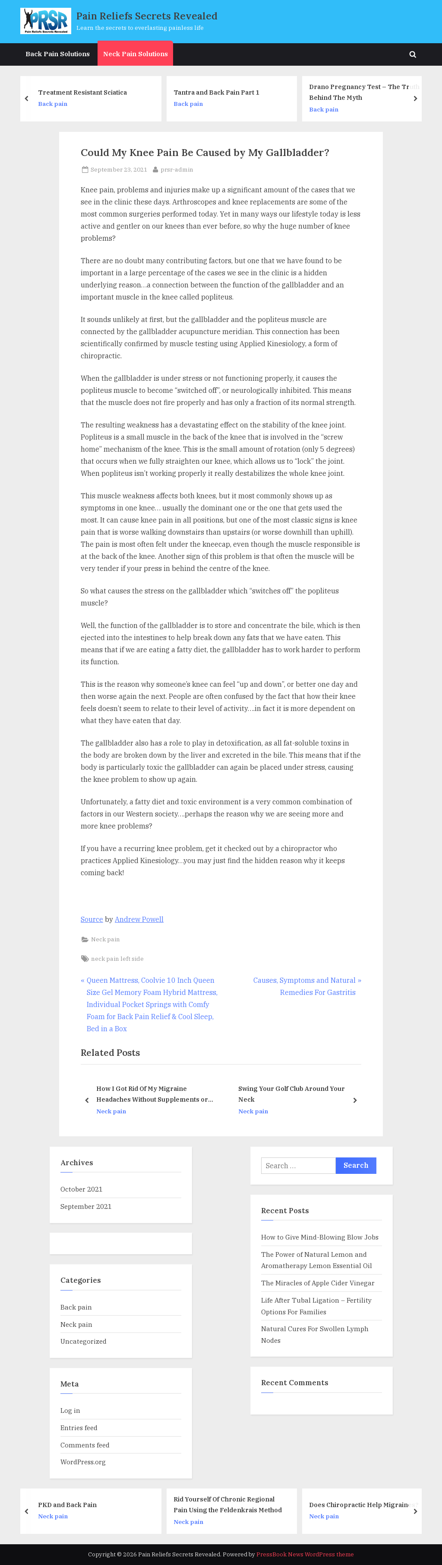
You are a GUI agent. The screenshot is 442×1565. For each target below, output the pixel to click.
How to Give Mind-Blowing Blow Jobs (320, 1237)
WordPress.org (83, 1461)
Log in (70, 1410)
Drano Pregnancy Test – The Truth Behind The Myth (368, 92)
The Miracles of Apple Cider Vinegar (318, 1282)
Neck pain (105, 939)
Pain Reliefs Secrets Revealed (147, 16)
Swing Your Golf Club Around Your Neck (291, 1093)
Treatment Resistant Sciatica (86, 92)
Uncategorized (83, 1341)
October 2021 (81, 1189)
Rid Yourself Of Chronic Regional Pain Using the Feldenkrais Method (232, 1504)
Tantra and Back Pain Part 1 (220, 92)
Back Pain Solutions (57, 53)
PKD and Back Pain (71, 1505)
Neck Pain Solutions (135, 53)
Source (92, 919)
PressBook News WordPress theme (305, 1554)
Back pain (56, 104)
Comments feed (85, 1445)
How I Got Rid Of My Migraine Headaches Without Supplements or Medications (152, 1094)
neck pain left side (117, 959)
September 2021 (86, 1206)
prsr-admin (177, 169)
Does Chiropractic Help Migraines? (368, 1505)
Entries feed (79, 1427)
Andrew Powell (139, 919)
